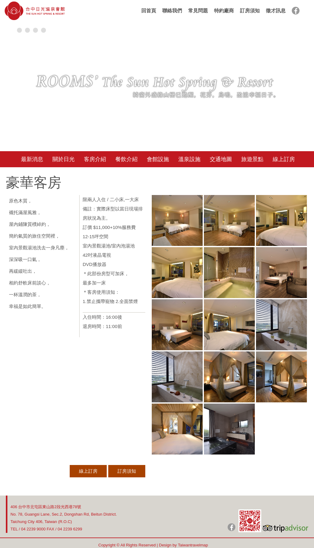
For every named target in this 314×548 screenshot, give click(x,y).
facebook (296, 11)
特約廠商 (224, 10)
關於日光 (63, 159)
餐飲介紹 (126, 159)
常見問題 (198, 10)
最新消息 (32, 159)
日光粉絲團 (231, 527)
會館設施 (158, 159)
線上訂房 (284, 159)
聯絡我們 (172, 10)
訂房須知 (250, 10)
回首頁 (148, 10)
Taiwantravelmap (193, 545)
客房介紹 (95, 159)
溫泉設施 (189, 159)
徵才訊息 (276, 10)
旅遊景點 (252, 159)
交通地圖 (221, 159)
